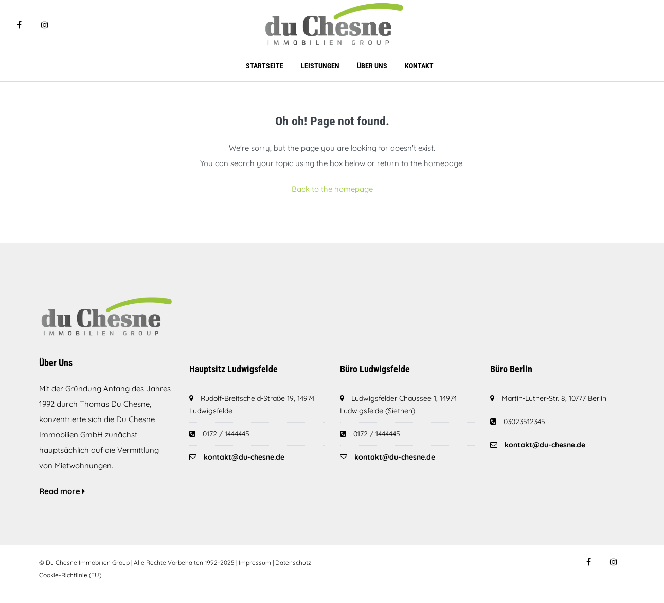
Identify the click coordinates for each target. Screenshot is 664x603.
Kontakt (419, 66)
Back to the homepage (332, 189)
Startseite (264, 66)
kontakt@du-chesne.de (244, 457)
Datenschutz (293, 563)
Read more (62, 491)
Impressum (255, 563)
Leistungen (320, 66)
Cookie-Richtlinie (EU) (70, 575)
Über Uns (372, 66)
